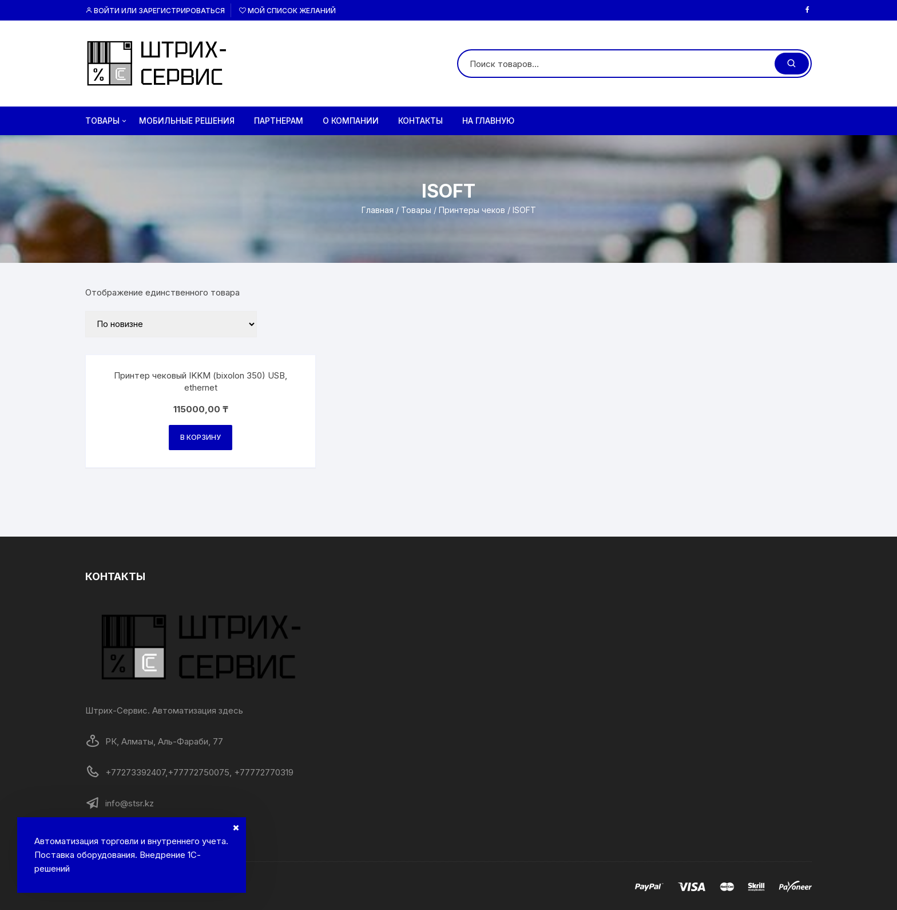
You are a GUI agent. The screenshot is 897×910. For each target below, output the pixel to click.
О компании (351, 120)
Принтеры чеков (472, 210)
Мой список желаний (287, 10)
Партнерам (278, 120)
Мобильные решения (187, 120)
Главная (378, 210)
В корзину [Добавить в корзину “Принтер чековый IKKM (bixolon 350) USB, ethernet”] (200, 437)
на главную (488, 120)
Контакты (420, 120)
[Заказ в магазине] (171, 324)
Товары (106, 121)
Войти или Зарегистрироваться (155, 10)
